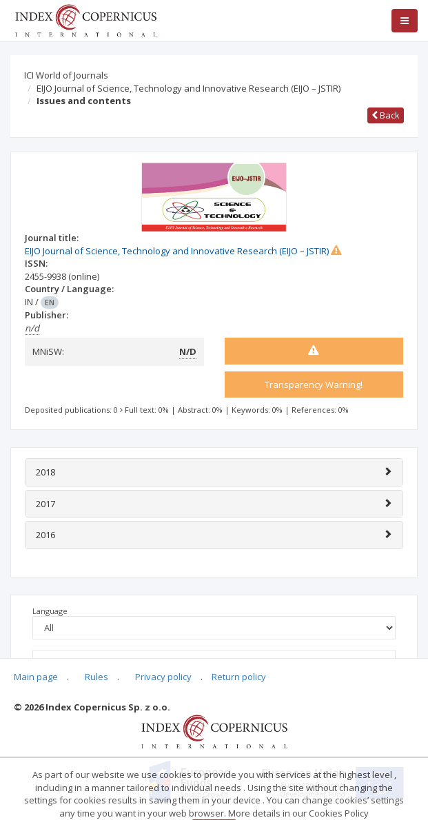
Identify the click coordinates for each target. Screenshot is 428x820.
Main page (36, 676)
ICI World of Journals (66, 75)
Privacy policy (163, 676)
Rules (96, 676)
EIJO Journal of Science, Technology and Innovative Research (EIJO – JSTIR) (188, 88)
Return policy (239, 676)
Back (385, 115)
